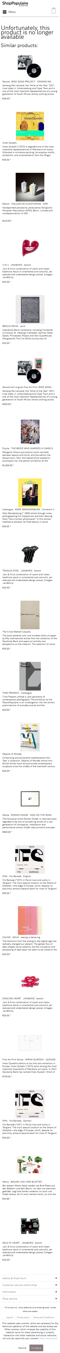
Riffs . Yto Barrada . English (16, 876)
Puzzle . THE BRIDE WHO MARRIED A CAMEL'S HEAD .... (27, 448)
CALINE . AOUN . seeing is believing (21, 937)
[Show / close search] (38, 12)
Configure (36, 1347)
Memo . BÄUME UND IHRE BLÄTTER (22, 1181)
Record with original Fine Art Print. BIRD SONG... (27, 387)
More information (48, 1338)
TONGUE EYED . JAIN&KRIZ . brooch (21, 570)
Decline (22, 1347)
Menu (9, 11)
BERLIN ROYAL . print (13, 326)
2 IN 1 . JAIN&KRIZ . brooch (16, 264)
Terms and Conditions (43, 1317)
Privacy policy (23, 1317)
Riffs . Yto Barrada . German (16, 1120)
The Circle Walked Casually (16, 631)
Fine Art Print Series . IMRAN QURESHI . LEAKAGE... (29, 1059)
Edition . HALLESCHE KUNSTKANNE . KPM (25, 203)
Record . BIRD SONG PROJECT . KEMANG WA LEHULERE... (26, 81)
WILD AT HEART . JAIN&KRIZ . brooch (22, 1242)
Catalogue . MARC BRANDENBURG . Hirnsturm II (28, 509)
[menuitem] (9, 12)
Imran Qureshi (9, 142)
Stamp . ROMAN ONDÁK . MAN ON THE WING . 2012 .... (27, 815)
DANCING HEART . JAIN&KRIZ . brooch (22, 998)
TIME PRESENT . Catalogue (17, 692)
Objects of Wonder (12, 753)
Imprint (9, 1317)
